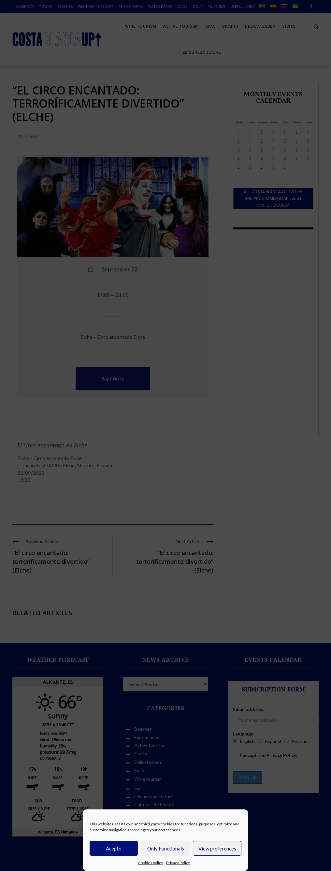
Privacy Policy (178, 862)
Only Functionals (165, 848)
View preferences (217, 848)
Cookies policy (150, 862)
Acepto (114, 848)
